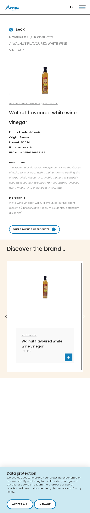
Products (43, 37)
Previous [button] (6, 316)
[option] (45, 316)
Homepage (19, 37)
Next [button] (84, 316)
